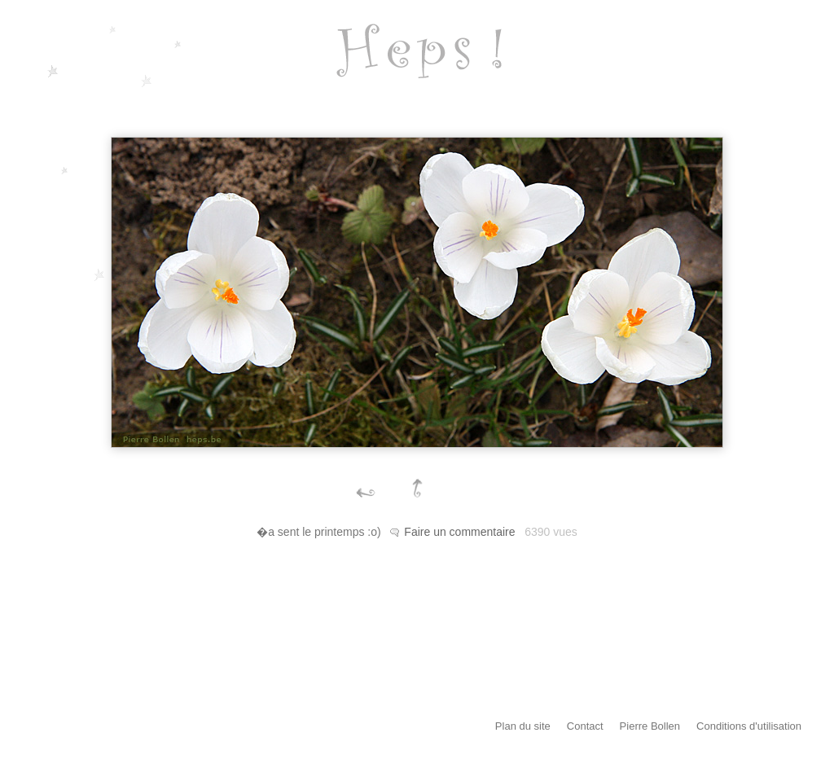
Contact (585, 726)
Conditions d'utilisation (748, 726)
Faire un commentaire (459, 531)
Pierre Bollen (650, 726)
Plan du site (523, 726)
